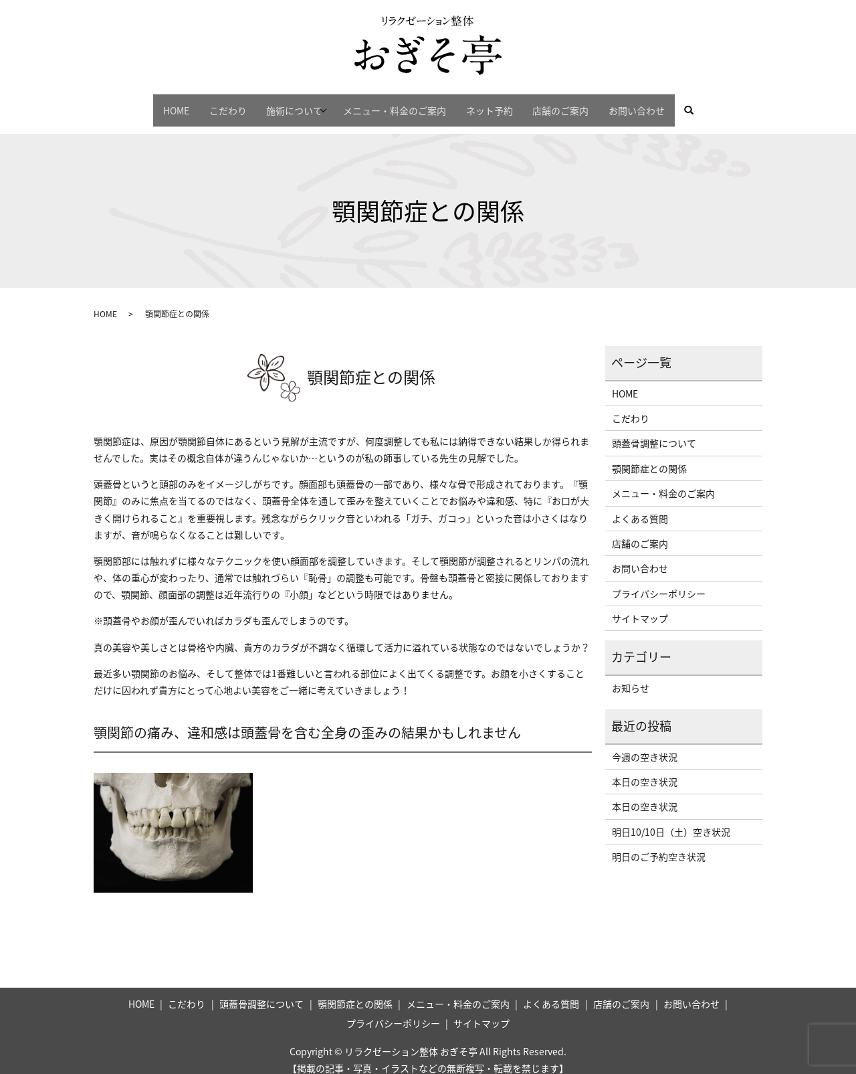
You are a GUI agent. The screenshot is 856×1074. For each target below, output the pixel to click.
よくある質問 (640, 506)
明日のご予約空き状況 (659, 845)
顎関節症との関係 (649, 456)
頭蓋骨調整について (654, 431)
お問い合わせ (665, 103)
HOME (147, 103)
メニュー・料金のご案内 (398, 103)
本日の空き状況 (644, 769)
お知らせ (630, 676)
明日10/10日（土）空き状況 (671, 819)
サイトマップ (640, 606)
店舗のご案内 (581, 103)
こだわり (207, 103)
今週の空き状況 (644, 744)
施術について (282, 103)
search (729, 104)
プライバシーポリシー (659, 581)
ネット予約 (501, 103)
